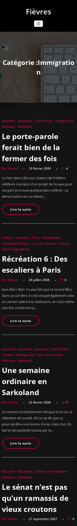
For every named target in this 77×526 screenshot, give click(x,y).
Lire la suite (16, 176)
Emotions (17, 198)
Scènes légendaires (38, 202)
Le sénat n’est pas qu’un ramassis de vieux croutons (35, 374)
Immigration (48, 120)
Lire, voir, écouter (27, 280)
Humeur (58, 276)
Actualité (6, 120)
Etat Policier (32, 120)
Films (27, 198)
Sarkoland (7, 124)
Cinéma (6, 198)
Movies (22, 202)
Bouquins (31, 276)
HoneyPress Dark (61, 516)
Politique (62, 120)
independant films (58, 198)
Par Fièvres (8, 148)
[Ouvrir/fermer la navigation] (38, 23)
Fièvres (38, 12)
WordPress (35, 516)
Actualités (19, 120)
